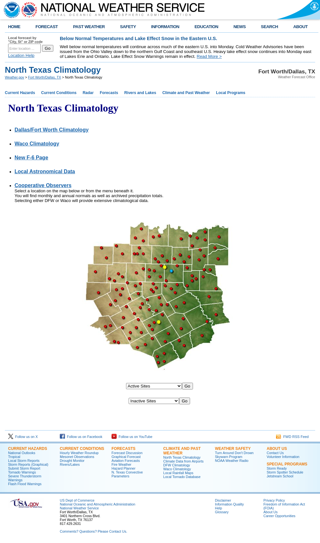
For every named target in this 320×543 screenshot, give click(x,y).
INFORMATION (165, 26)
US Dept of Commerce (77, 500)
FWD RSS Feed (292, 437)
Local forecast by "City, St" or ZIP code (25, 40)
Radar (88, 92)
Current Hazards (20, 92)
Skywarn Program (228, 457)
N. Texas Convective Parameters (127, 474)
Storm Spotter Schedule (285, 472)
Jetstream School (280, 476)
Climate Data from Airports (183, 461)
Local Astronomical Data (45, 171)
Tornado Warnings (22, 472)
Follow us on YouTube (132, 437)
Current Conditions (58, 92)
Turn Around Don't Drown (234, 453)
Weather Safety (233, 448)
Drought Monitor (72, 461)
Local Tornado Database (181, 477)
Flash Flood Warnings (24, 484)
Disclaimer (223, 500)
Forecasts (109, 92)
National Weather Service (79, 508)
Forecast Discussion (127, 453)
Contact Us (275, 453)
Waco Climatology (37, 143)
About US (277, 448)
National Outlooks (21, 453)
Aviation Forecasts (126, 461)
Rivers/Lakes (70, 464)
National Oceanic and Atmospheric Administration (97, 504)
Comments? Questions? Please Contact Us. (93, 531)
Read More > (209, 56)
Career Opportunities (279, 516)
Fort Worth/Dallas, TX (44, 77)
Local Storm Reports (23, 461)
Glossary (222, 512)
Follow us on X (23, 437)
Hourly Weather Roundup (79, 453)
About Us (270, 512)
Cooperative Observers (43, 185)
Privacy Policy (274, 500)
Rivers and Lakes (140, 92)
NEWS (239, 26)
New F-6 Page (31, 157)
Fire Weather (121, 464)
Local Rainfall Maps (178, 473)
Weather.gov (14, 77)
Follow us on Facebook (81, 437)
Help (218, 508)
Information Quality (229, 504)
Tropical (14, 457)
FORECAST (47, 26)
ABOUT (300, 26)
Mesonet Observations (77, 457)
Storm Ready (277, 468)
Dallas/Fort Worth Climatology (52, 130)
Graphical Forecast (126, 457)
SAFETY (128, 26)
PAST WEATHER (89, 26)
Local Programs (230, 92)
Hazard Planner (123, 468)
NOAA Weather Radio (231, 461)
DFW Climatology (176, 465)
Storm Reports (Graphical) (28, 464)
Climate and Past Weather (186, 92)
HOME (14, 26)
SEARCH (269, 26)
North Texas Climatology (181, 457)
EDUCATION (206, 26)
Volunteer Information (283, 457)
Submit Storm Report (24, 468)
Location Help (21, 55)
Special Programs (287, 464)
